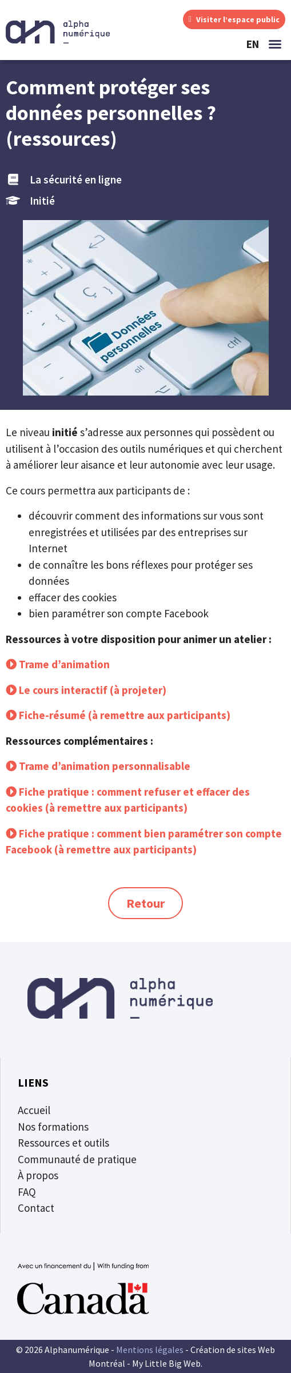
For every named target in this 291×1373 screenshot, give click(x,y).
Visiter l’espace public (234, 19)
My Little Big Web (166, 1363)
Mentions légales (150, 1349)
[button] (275, 44)
